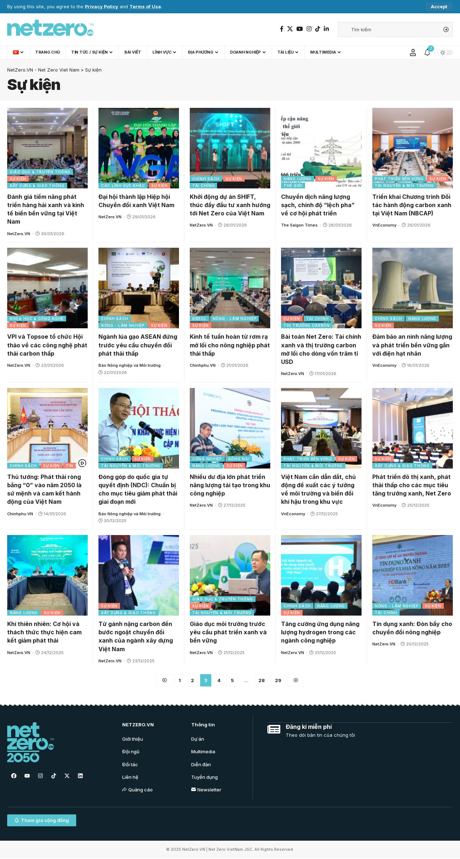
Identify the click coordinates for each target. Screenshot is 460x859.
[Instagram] (309, 29)
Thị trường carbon (307, 325)
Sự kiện (18, 179)
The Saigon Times (299, 225)
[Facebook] (281, 29)
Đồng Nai (239, 459)
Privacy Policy (101, 6)
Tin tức (75, 465)
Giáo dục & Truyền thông (40, 172)
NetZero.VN (18, 233)
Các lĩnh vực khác (123, 185)
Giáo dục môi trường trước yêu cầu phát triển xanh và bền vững (228, 632)
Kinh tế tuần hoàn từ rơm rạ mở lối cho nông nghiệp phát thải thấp (230, 345)
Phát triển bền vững (399, 179)
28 (261, 680)
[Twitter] (290, 29)
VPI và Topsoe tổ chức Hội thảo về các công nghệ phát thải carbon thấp (47, 345)
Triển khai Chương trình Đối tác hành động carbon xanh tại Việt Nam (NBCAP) (411, 205)
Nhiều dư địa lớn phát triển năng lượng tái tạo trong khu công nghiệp (230, 485)
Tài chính (203, 185)
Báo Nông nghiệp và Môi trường (129, 365)
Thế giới (293, 185)
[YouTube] (300, 29)
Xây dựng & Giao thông (37, 185)
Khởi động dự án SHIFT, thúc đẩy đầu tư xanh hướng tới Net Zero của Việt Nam (230, 205)
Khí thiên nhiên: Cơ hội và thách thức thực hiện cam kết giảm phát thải (44, 632)
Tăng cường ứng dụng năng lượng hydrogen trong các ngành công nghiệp (320, 632)
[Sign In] (413, 52)
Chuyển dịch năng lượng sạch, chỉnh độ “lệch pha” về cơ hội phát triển (318, 205)
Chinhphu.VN (203, 365)
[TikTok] (317, 29)
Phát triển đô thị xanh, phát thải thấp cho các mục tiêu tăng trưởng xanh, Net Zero (411, 485)
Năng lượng (298, 179)
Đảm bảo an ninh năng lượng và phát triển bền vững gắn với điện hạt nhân (412, 345)
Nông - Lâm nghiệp (123, 325)
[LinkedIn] (326, 29)
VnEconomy (384, 225)
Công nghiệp (207, 459)
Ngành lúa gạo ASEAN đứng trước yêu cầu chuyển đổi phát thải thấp (137, 345)
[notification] (427, 52)
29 (278, 680)
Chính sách (206, 179)
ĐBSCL (199, 318)
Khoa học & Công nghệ (37, 318)
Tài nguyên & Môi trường (404, 185)
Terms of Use (145, 6)
